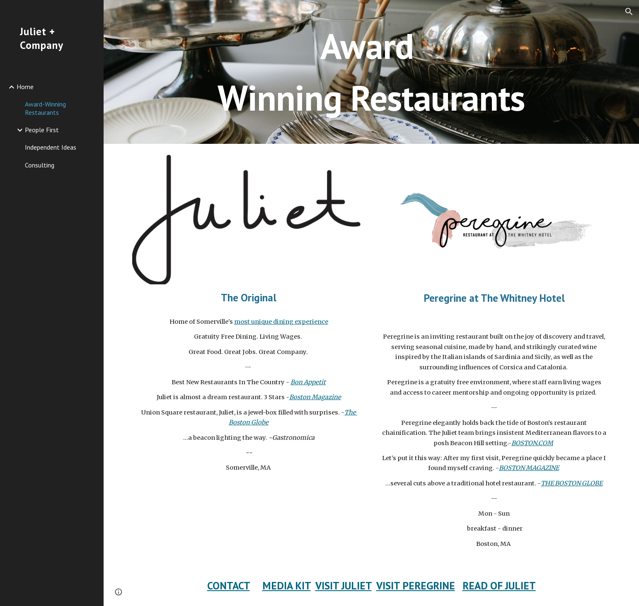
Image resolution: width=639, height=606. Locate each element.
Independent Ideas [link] (50, 147)
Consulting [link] (39, 165)
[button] (629, 12)
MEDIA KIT (286, 585)
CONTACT (228, 585)
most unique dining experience (281, 321)
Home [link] (25, 86)
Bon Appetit (308, 382)
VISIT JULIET (343, 585)
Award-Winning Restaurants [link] (45, 108)
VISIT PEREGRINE (415, 585)
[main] (371, 72)
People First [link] (42, 130)
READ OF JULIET (499, 585)
